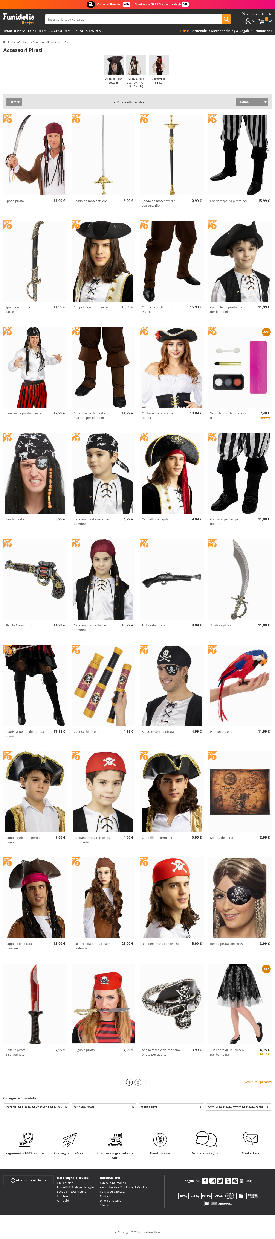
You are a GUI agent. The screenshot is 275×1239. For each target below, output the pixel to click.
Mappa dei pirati (222, 838)
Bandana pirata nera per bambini (91, 521)
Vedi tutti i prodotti (258, 1082)
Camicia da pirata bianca (23, 413)
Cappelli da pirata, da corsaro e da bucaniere (37, 1107)
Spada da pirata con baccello (19, 309)
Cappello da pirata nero (91, 307)
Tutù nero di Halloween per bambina (227, 1052)
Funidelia (9, 42)
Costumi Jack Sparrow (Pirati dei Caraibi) (136, 82)
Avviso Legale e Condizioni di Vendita (123, 1187)
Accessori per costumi (113, 80)
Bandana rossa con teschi (160, 944)
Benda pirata (14, 519)
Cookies (105, 1196)
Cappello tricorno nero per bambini (24, 840)
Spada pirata (14, 201)
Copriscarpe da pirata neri (229, 201)
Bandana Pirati (84, 1107)
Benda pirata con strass (227, 944)
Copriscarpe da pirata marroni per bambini (89, 415)
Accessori (58, 31)
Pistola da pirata (153, 625)
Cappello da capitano (157, 519)
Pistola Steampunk (18, 625)
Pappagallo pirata (222, 732)
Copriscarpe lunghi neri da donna (24, 734)
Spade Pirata (149, 1107)
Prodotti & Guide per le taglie (75, 1187)
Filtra (12, 102)
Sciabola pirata (221, 625)
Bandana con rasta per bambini (90, 627)
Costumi (35, 31)
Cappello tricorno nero (158, 838)
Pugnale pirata (84, 1050)
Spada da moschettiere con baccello (158, 203)
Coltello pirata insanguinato (15, 1052)
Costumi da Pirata (158, 80)
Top (182, 31)
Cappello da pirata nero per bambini (227, 309)
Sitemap (105, 1205)
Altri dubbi (63, 1201)
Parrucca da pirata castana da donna (93, 946)
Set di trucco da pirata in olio (228, 415)
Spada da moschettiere (90, 201)
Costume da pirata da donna (157, 415)
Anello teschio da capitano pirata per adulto (161, 1052)
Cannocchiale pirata (88, 732)
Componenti (41, 42)
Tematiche (12, 31)
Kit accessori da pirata (158, 732)
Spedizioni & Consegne (71, 1192)
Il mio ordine (65, 1183)
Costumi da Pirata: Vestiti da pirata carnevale (239, 1107)
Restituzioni (64, 1196)
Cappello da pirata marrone (18, 946)
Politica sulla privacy (112, 1192)
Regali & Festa (85, 31)
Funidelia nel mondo (113, 1183)
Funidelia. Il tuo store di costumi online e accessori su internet (18, 19)
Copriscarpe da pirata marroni (157, 309)
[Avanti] (146, 1082)
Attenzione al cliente (28, 1180)
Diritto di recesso (110, 1201)
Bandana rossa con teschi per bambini (92, 840)
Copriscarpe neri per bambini (225, 521)
